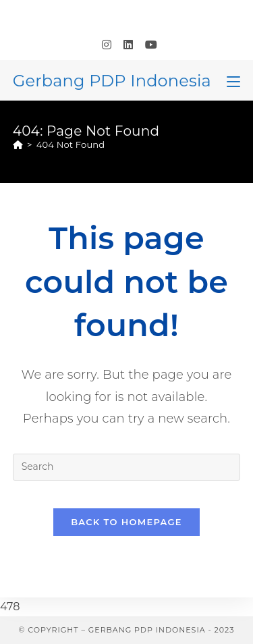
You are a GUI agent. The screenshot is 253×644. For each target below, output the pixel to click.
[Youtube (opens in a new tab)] (148, 45)
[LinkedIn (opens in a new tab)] (128, 45)
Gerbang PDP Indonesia (112, 80)
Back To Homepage (126, 521)
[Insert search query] (127, 467)
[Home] (18, 144)
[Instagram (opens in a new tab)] (106, 45)
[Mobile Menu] (233, 80)
